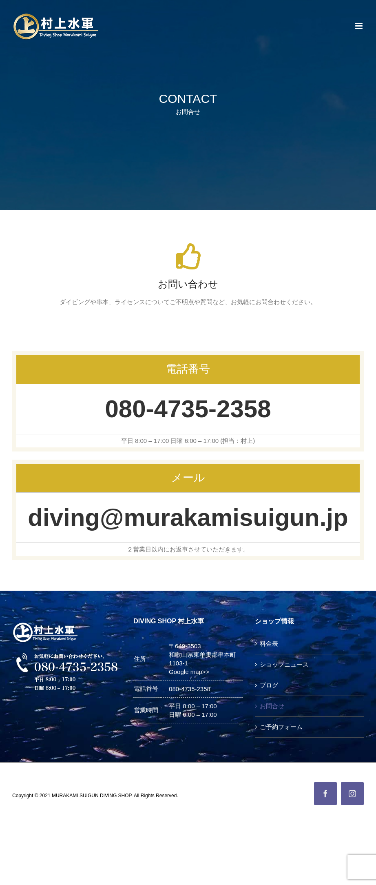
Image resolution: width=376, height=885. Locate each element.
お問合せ (272, 706)
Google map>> (189, 671)
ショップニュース (284, 664)
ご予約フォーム (281, 726)
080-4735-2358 (188, 408)
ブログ (269, 685)
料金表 (269, 643)
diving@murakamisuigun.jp (188, 517)
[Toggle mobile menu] (359, 26)
